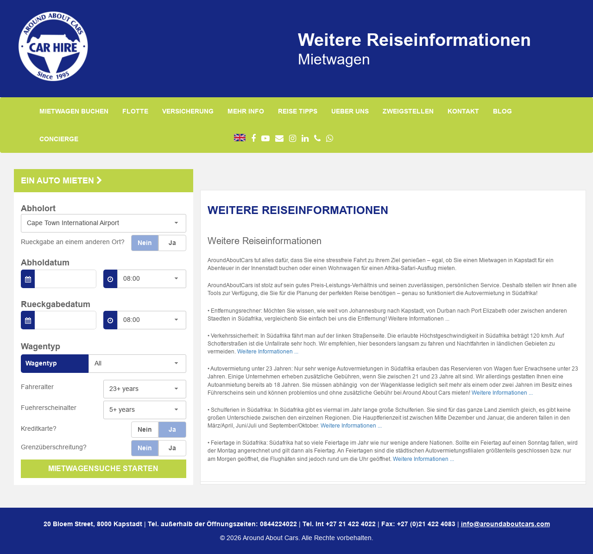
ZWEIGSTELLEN (408, 111)
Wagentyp (41, 363)
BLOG (502, 111)
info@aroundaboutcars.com (505, 524)
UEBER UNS (350, 111)
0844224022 (278, 524)
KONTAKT (463, 111)
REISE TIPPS (297, 111)
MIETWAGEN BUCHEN (73, 111)
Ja (172, 242)
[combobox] (103, 223)
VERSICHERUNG (188, 111)
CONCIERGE (58, 139)
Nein (145, 242)
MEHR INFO (245, 111)
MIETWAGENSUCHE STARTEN (103, 468)
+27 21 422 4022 (351, 524)
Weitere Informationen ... (267, 351)
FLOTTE (135, 111)
